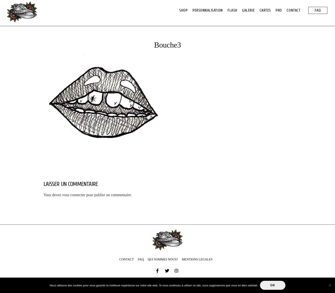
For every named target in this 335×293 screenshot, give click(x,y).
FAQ (318, 10)
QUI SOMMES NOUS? (163, 259)
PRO (279, 10)
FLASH (232, 10)
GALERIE (248, 10)
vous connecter (73, 195)
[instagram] (176, 270)
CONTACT (293, 10)
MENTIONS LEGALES (197, 259)
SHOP (183, 10)
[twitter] (167, 270)
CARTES (265, 10)
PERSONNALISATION (207, 10)
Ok (272, 285)
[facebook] (157, 270)
